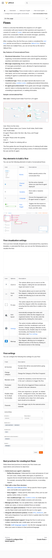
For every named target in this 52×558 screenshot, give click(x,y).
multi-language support (19, 525)
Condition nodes (30, 497)
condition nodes (21, 83)
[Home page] (4, 11)
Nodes (21, 174)
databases (40, 512)
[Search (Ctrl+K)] (38, 2)
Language (22, 198)
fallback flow (35, 43)
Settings (13, 328)
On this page (8, 18)
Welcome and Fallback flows (17, 487)
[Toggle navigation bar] (2, 3)
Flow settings (33, 334)
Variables (22, 192)
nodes (20, 32)
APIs (34, 512)
